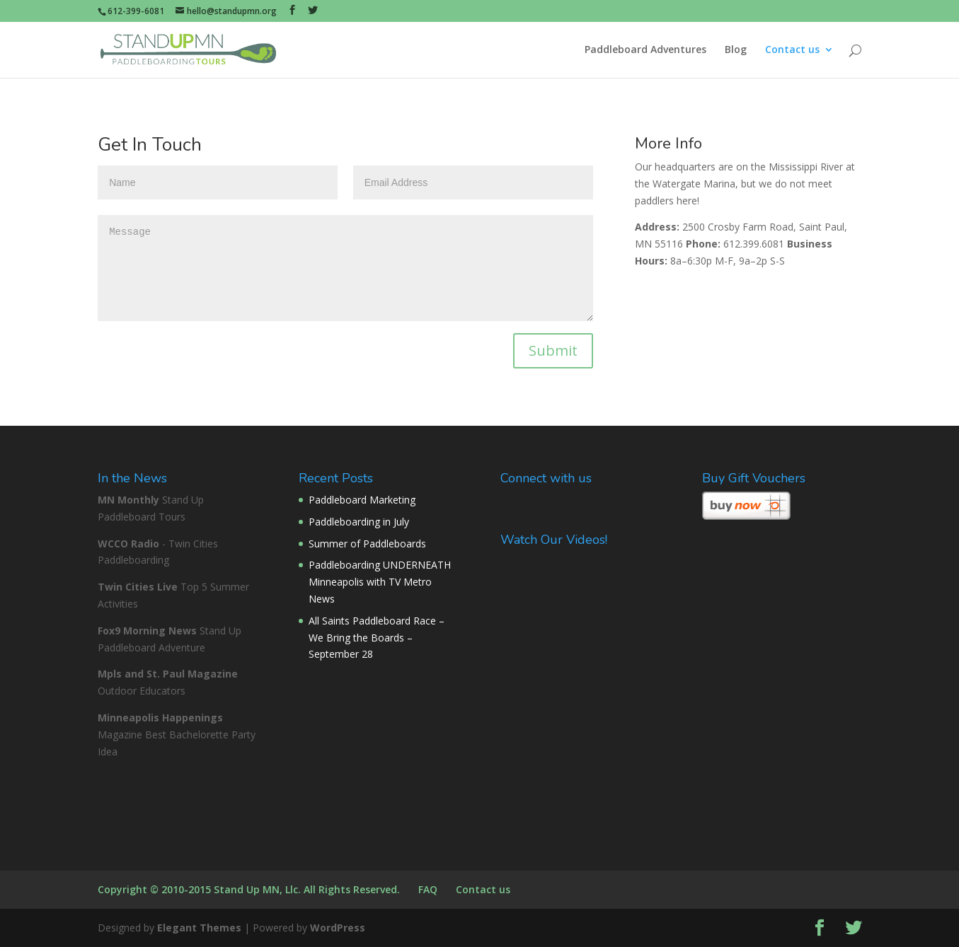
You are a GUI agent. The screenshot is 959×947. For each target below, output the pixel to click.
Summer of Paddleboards (367, 543)
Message (345, 268)
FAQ (427, 889)
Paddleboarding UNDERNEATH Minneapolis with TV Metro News (380, 581)
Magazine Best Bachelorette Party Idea (176, 734)
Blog (736, 50)
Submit (553, 350)
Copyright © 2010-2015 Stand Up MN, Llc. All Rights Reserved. (249, 889)
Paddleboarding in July (359, 521)
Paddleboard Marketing (362, 499)
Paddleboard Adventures (645, 50)
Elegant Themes (199, 927)
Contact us (792, 50)
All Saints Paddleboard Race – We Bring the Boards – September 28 (376, 637)
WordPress (337, 927)
